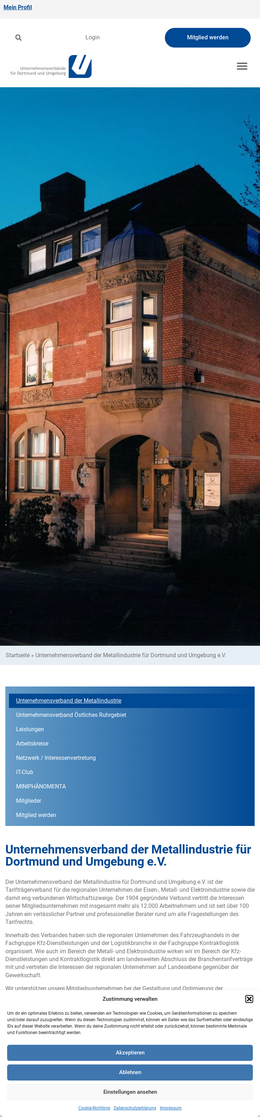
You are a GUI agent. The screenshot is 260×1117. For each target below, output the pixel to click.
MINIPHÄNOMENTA (41, 786)
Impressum (171, 1108)
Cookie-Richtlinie (94, 1108)
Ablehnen (130, 1072)
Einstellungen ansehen (130, 1092)
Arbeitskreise (32, 743)
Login (92, 37)
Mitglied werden (36, 815)
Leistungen (30, 729)
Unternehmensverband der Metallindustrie (68, 700)
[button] (249, 999)
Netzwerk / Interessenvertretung (56, 757)
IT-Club (26, 772)
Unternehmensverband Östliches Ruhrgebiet (71, 715)
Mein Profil (18, 7)
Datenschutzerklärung (135, 1108)
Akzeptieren (130, 1052)
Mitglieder (28, 800)
